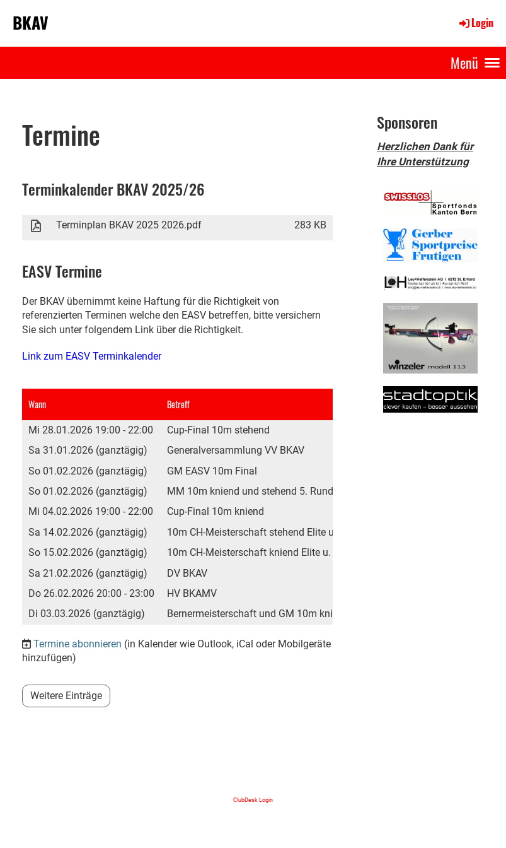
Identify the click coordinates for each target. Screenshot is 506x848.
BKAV (31, 22)
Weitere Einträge (66, 696)
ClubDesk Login (253, 799)
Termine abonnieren (77, 644)
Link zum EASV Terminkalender (91, 356)
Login (475, 22)
